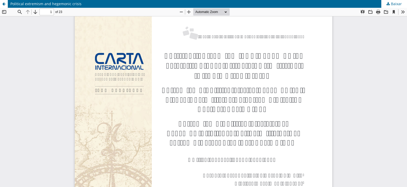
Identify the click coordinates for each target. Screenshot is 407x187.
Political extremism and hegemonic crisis (46, 3)
